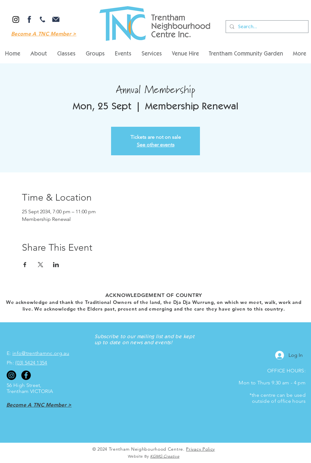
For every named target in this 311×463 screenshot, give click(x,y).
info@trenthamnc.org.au (40, 353)
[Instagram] (15, 19)
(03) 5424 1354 (31, 363)
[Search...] (266, 27)
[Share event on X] (40, 264)
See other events (156, 145)
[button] (185, 54)
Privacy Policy (200, 449)
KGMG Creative (164, 456)
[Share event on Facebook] (25, 264)
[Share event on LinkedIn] (56, 264)
